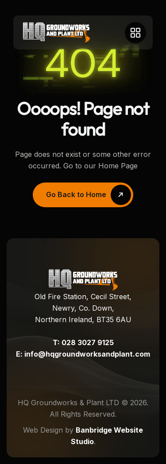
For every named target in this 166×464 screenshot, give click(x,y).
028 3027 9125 (88, 342)
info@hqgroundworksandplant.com (87, 354)
